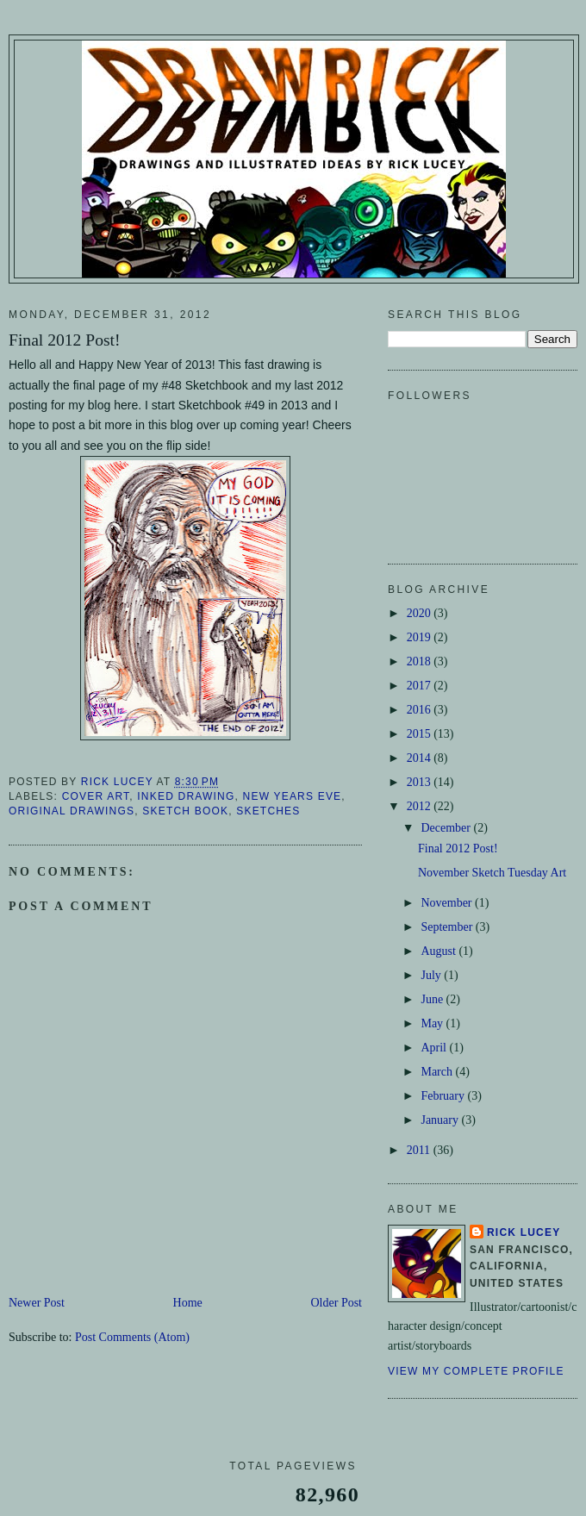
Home (188, 1302)
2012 (420, 806)
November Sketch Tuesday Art (492, 872)
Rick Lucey (523, 1232)
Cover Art (96, 796)
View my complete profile (476, 1371)
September (448, 926)
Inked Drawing (185, 796)
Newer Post (37, 1302)
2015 (420, 733)
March (438, 1071)
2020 (420, 613)
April (435, 1047)
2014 (420, 758)
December (447, 827)
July (432, 975)
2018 (420, 661)
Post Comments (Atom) (132, 1337)
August (439, 951)
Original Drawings (71, 811)
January (441, 1120)
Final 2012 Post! (458, 848)
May (433, 1023)
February (444, 1095)
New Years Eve (292, 796)
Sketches (268, 811)
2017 (420, 685)
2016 (420, 709)
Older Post (337, 1302)
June (433, 999)
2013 (420, 782)
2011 (420, 1150)
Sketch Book (185, 811)
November (448, 902)
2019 (420, 637)
